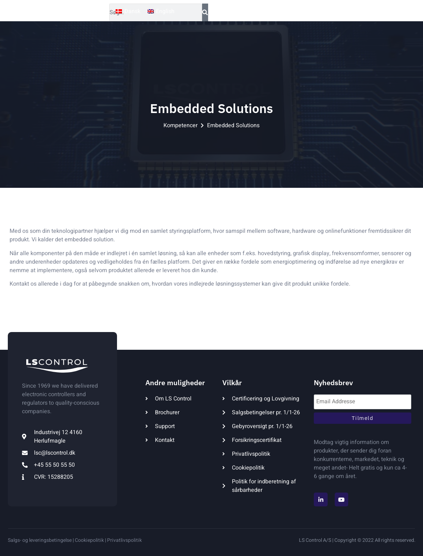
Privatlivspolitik (124, 540)
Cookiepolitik (89, 540)
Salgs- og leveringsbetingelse (40, 540)
